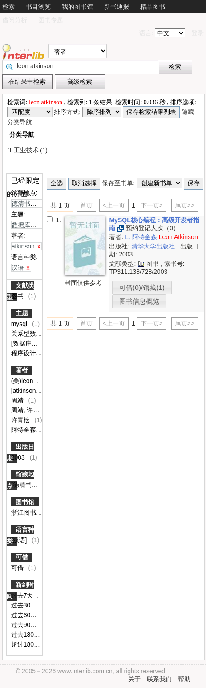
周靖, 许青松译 (32, 410)
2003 (19, 457)
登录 (197, 33)
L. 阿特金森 (141, 236)
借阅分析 (14, 20)
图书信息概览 (139, 301)
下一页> (152, 205)
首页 (86, 205)
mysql (20, 323)
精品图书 (152, 6)
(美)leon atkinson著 (38, 380)
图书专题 (50, 20)
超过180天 (26, 644)
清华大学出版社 (154, 246)
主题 (22, 313)
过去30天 (24, 605)
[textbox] (82, 66)
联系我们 (159, 679)
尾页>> (184, 205)
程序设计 (24, 353)
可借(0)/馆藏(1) (142, 287)
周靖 (18, 400)
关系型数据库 (30, 333)
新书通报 (116, 6)
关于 (134, 679)
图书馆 (25, 501)
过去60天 (24, 615)
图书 (18, 296)
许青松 (21, 419)
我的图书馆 (77, 6)
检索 (8, 6)
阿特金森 (24, 429)
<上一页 (114, 205)
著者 (22, 370)
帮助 (184, 679)
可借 (22, 557)
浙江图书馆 (27, 512)
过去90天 (24, 624)
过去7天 (23, 595)
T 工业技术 (24, 150)
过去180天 (26, 634)
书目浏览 (38, 6)
